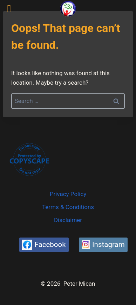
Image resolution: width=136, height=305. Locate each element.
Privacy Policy (68, 193)
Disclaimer (68, 219)
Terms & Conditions (68, 206)
